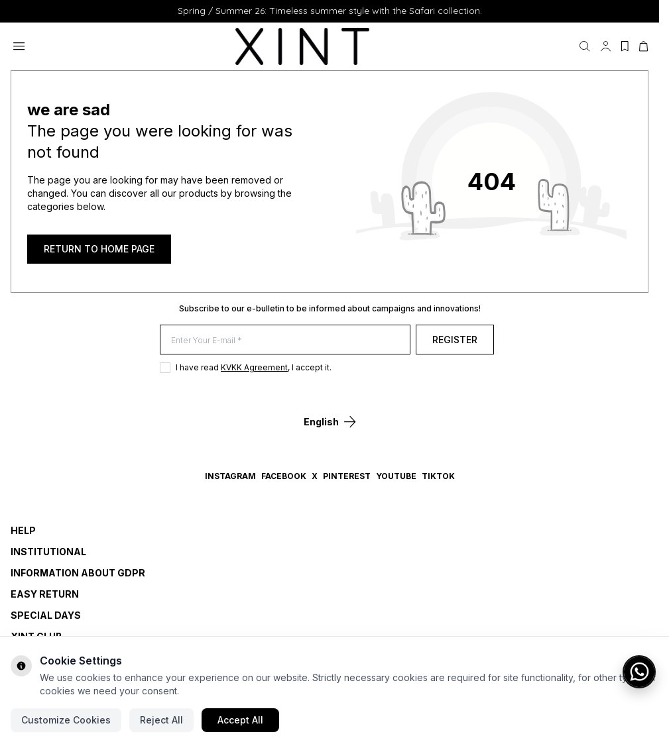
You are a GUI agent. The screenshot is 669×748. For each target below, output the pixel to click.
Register (460, 339)
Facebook (283, 476)
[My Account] (606, 46)
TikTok (438, 476)
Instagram (230, 476)
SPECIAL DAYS (46, 615)
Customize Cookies (66, 719)
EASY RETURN (45, 594)
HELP (23, 530)
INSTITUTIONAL (48, 551)
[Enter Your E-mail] (288, 339)
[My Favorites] (625, 46)
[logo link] (302, 46)
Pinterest (347, 476)
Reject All (161, 719)
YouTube (396, 476)
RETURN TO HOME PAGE (99, 248)
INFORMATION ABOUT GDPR (78, 572)
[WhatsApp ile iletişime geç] (639, 671)
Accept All (240, 719)
